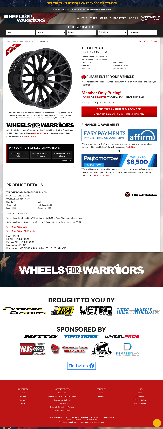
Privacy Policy (91, 420)
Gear (103, 18)
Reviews (101, 396)
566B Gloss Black (26, 41)
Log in (86, 97)
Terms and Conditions (74, 420)
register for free (39, 133)
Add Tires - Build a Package (119, 112)
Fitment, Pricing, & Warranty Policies (62, 396)
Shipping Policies (62, 403)
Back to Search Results (148, 41)
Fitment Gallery (140, 400)
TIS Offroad (11, 41)
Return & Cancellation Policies (62, 407)
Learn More (30, 136)
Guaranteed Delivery (62, 400)
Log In (133, 18)
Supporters (118, 18)
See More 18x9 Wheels (18, 227)
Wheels (82, 18)
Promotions (140, 396)
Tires (93, 18)
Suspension (23, 400)
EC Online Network (106, 417)
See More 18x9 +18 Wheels (20, 231)
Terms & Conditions (62, 411)
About (101, 393)
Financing (62, 393)
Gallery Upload (140, 403)
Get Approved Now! (102, 175)
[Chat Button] (157, 423)
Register (101, 97)
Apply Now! (131, 147)
